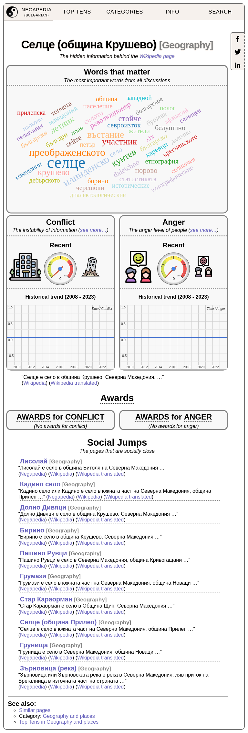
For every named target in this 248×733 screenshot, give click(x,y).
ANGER (198, 416)
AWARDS (33, 416)
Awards (117, 398)
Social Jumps (117, 442)
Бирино (32, 530)
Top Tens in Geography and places (58, 722)
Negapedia (32, 474)
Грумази (33, 575)
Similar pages (34, 710)
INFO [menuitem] (172, 12)
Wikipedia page (157, 56)
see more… (93, 230)
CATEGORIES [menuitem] (125, 12)
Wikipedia (34, 383)
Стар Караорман (46, 599)
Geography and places (69, 716)
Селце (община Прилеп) (58, 622)
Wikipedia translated (74, 383)
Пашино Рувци (43, 553)
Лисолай (33, 461)
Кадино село (40, 484)
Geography (186, 45)
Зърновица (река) (48, 668)
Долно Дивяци (43, 507)
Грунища (34, 645)
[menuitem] (28, 12)
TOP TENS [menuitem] (77, 12)
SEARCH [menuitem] (220, 12)
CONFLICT (84, 416)
